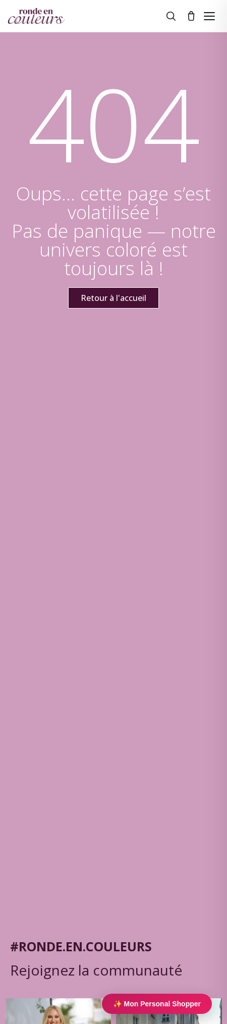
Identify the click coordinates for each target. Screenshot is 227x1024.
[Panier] (191, 16)
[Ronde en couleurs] (36, 16)
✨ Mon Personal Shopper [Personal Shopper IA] (157, 1004)
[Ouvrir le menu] (209, 16)
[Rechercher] (171, 16)
